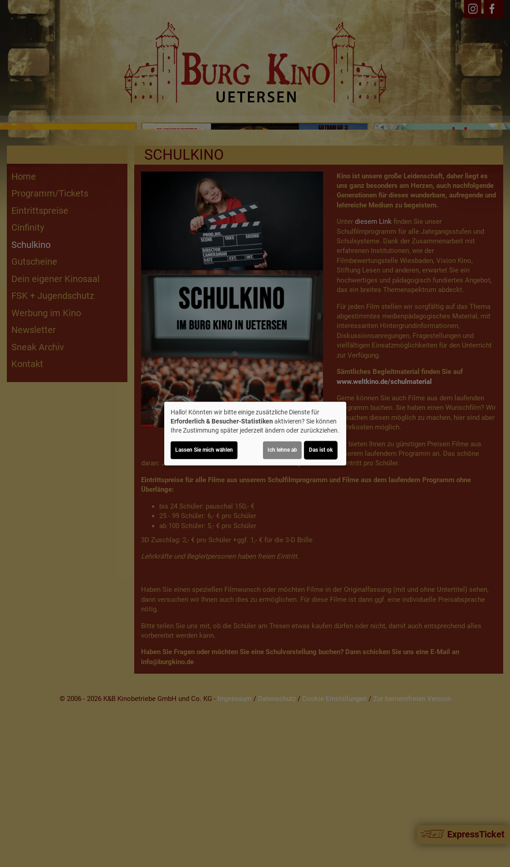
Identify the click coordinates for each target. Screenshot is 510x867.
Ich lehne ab (282, 450)
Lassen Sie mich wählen (204, 450)
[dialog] (255, 433)
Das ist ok (321, 450)
